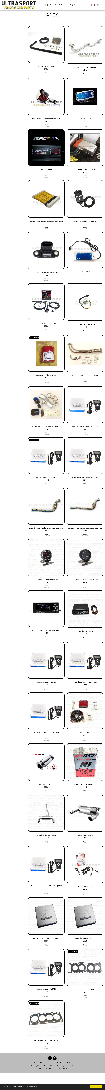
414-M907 (85, 961)
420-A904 (85, 284)
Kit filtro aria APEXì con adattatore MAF (46, 119)
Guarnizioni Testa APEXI (85, 1006)
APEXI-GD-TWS (46, 546)
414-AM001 (85, 440)
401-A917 (46, 178)
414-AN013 (46, 492)
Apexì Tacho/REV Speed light (85, 329)
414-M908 (46, 961)
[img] (46, 44)
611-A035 (85, 804)
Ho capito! (95, 1087)
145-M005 (85, 75)
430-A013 (85, 230)
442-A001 (46, 233)
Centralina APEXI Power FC (85, 954)
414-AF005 (46, 752)
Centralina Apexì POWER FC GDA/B (46, 745)
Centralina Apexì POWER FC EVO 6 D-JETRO (46, 900)
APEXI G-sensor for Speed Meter (85, 223)
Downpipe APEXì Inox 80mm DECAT (85, 382)
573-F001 (46, 74)
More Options (35, 343)
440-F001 (85, 752)
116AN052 (85, 856)
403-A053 (85, 650)
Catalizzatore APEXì (46, 797)
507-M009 (46, 127)
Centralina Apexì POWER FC (46, 484)
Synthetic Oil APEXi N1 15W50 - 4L (85, 797)
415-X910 (85, 908)
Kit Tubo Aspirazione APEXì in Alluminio (46, 433)
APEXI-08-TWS (85, 546)
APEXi (46, 73)
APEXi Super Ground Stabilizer (85, 171)
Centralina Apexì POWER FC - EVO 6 (85, 433)
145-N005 (85, 389)
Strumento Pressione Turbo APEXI (46, 590)
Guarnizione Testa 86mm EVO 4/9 (46, 1057)
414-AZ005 (46, 1013)
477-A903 (85, 178)
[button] (94, 5)
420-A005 (46, 649)
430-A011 (85, 337)
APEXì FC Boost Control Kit (46, 329)
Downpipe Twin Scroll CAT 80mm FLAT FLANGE (46, 536)
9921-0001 (46, 388)
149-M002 (46, 804)
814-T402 (85, 1013)
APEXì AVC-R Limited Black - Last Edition (46, 641)
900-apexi (46, 440)
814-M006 (46, 1065)
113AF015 (46, 856)
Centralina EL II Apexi (85, 642)
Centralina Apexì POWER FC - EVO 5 (85, 484)
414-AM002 (85, 492)
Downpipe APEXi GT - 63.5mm (85, 67)
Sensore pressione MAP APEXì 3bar (46, 277)
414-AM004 (46, 909)
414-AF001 (85, 701)
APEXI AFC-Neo (46, 171)
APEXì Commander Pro (85, 900)
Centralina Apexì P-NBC (85, 745)
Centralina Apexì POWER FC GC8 (85, 693)
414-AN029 (46, 701)
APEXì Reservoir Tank (46, 66)
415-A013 (46, 336)
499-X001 (46, 285)
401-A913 (85, 127)
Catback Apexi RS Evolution (46, 848)
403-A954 (46, 598)
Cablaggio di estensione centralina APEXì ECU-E (46, 224)
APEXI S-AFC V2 (85, 119)
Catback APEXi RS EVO (85, 848)
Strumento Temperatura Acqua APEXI (85, 590)
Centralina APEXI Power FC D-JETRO (46, 954)
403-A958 (85, 598)
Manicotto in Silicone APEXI (46, 381)
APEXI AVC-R (85, 277)
